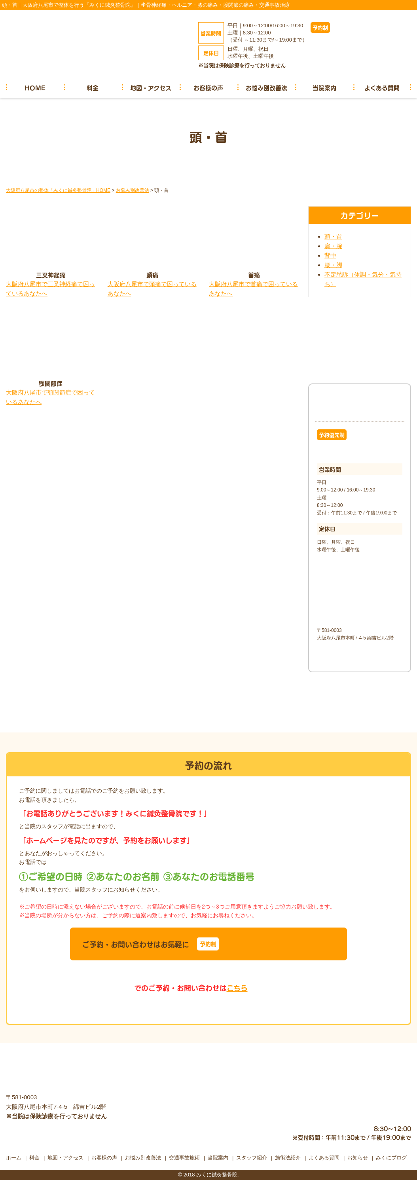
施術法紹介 (288, 1158)
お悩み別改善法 (266, 87)
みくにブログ (391, 1158)
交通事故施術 (184, 1158)
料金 (93, 87)
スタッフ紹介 (251, 1158)
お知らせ (357, 1158)
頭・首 (333, 236)
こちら (237, 987)
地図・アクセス (150, 87)
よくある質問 (382, 87)
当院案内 (324, 87)
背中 (330, 255)
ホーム (13, 1158)
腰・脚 (333, 265)
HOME (35, 87)
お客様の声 (208, 87)
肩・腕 (333, 246)
